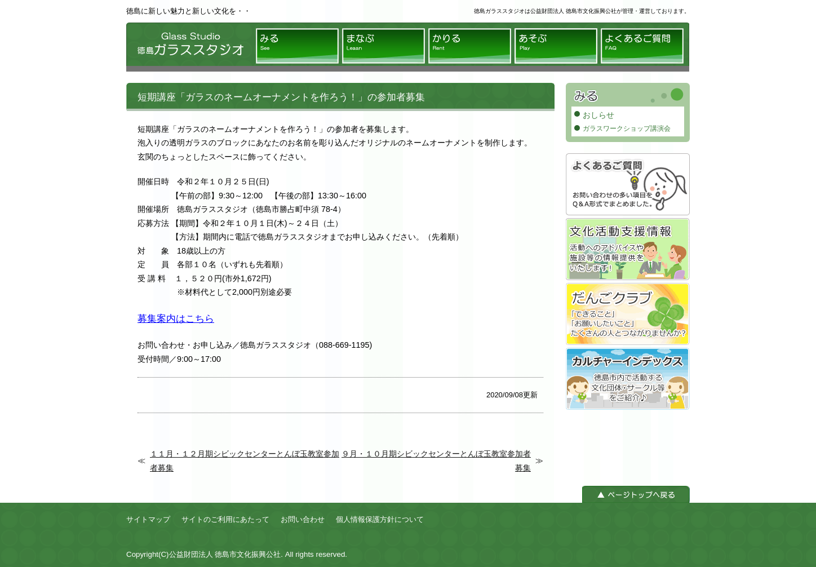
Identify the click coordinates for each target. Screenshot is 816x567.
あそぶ (556, 46)
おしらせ (598, 114)
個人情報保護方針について (380, 519)
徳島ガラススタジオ (188, 47)
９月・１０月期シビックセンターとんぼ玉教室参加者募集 (436, 460)
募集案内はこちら (176, 318)
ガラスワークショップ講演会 (627, 128)
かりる (469, 46)
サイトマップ (148, 519)
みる (297, 46)
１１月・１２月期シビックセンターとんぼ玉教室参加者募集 (244, 460)
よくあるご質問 (642, 46)
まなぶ (383, 46)
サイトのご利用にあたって (225, 519)
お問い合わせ (303, 519)
